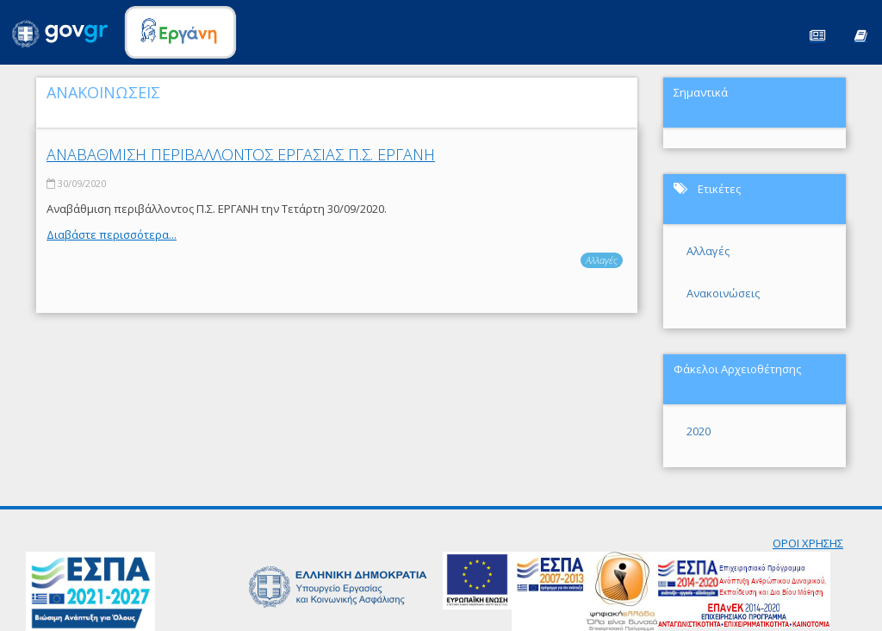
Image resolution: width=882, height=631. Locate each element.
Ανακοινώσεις (723, 293)
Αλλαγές (602, 259)
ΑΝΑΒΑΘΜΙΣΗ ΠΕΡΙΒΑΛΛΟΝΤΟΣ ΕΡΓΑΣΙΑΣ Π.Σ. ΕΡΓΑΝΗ (241, 154)
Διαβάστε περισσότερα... (112, 234)
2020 (698, 431)
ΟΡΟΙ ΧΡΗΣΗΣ (808, 543)
